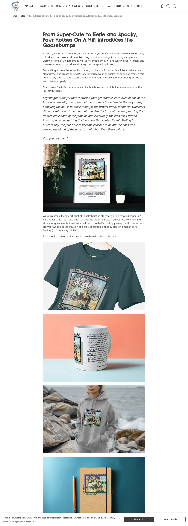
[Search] (168, 6)
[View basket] (174, 6)
